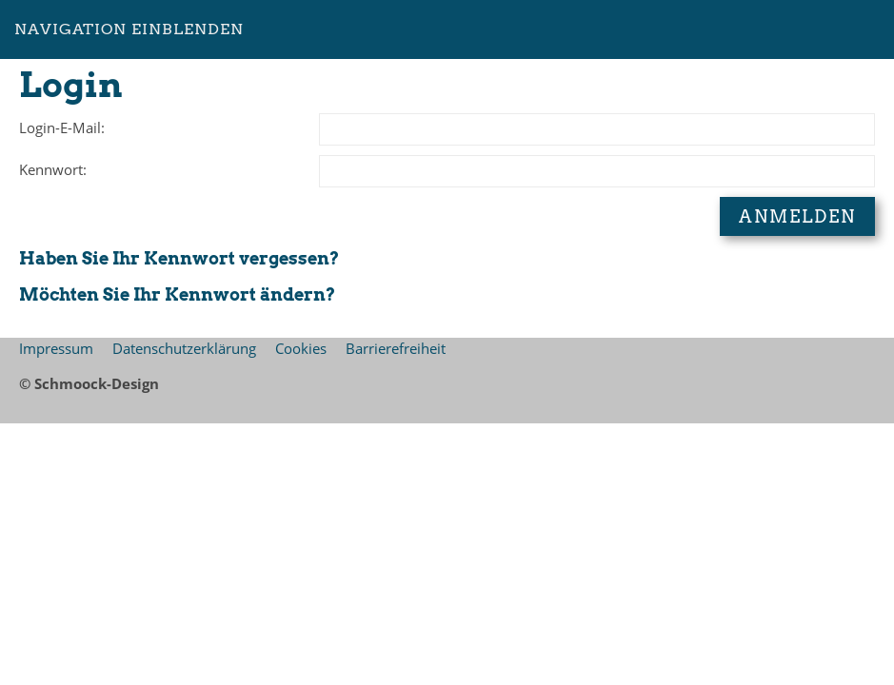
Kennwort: (53, 169)
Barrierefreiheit (396, 348)
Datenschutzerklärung (184, 348)
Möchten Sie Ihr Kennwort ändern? (177, 294)
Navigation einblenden (129, 29)
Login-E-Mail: (62, 127)
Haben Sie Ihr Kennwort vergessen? (179, 258)
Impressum (56, 348)
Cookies (301, 348)
